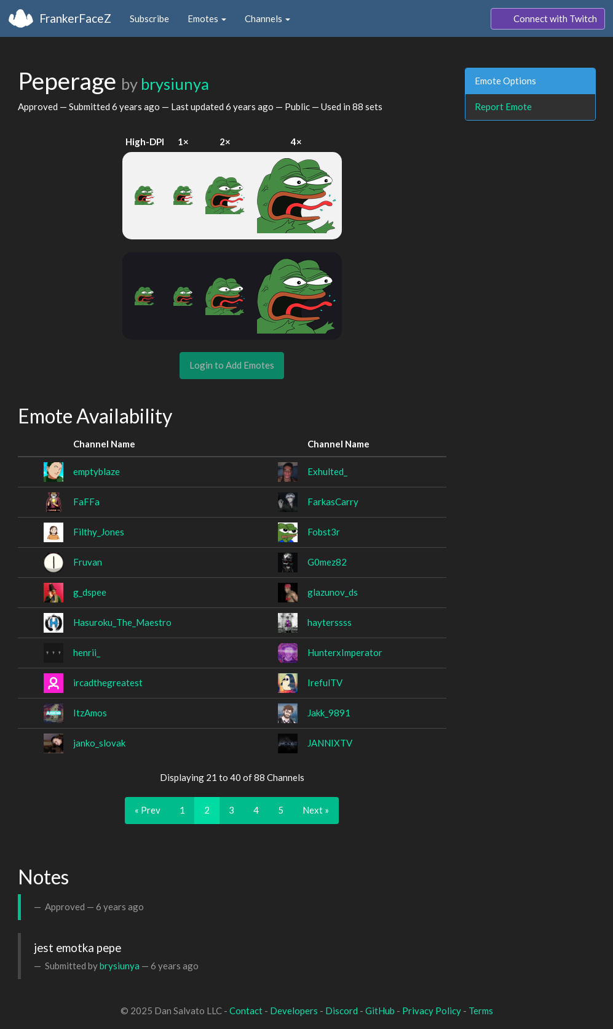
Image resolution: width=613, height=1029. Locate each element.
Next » (316, 809)
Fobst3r (323, 531)
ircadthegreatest (108, 682)
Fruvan (87, 561)
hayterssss (329, 622)
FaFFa (86, 501)
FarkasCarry (332, 501)
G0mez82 (327, 561)
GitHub (380, 1010)
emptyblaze (96, 471)
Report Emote (503, 106)
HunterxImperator (344, 652)
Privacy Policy (431, 1010)
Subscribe (149, 18)
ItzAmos (90, 712)
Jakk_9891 (328, 712)
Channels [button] (267, 18)
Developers (294, 1010)
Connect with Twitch (548, 19)
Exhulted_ (327, 471)
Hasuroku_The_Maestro (122, 622)
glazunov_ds (332, 592)
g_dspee (89, 592)
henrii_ (86, 652)
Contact (246, 1010)
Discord (341, 1010)
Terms (481, 1010)
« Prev (147, 809)
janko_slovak (99, 742)
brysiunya (175, 83)
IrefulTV (324, 682)
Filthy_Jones (98, 531)
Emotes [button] (207, 18)
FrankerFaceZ (75, 18)
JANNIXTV (329, 742)
